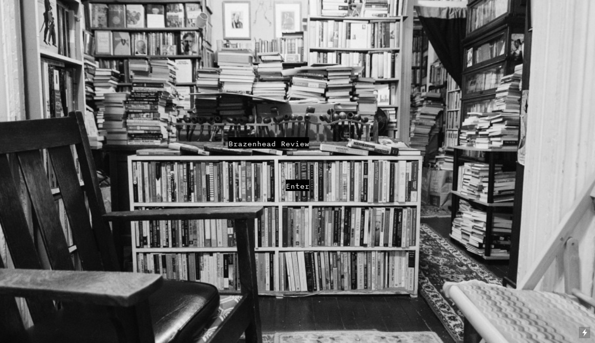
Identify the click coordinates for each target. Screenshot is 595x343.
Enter (297, 186)
